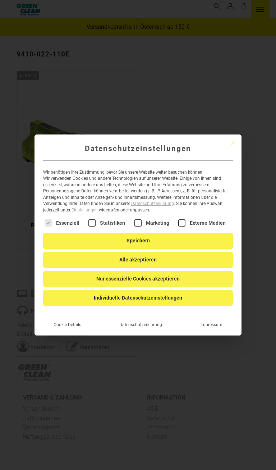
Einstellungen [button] (85, 204)
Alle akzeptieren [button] (138, 254)
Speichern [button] (138, 235)
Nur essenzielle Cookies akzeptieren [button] (138, 273)
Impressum (211, 318)
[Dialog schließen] (233, 137)
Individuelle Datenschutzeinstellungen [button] (138, 292)
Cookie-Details (67, 318)
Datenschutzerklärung (152, 197)
